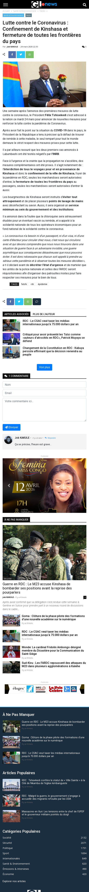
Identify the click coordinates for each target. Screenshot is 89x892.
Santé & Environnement (24, 11)
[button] (9, 485)
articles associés (16, 314)
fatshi (42, 11)
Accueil (6, 11)
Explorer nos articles (14, 881)
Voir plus (44, 367)
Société (7, 328)
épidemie (42, 284)
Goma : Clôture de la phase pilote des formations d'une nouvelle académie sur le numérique (53, 617)
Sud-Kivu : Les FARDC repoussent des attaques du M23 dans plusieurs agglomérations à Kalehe (54, 664)
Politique (8, 355)
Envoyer (11, 427)
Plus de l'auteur (44, 314)
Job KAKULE (12, 46)
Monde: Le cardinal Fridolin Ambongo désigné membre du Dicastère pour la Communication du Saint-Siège (53, 651)
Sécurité (8, 578)
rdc (32, 284)
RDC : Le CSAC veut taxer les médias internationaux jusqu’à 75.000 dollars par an (50, 633)
